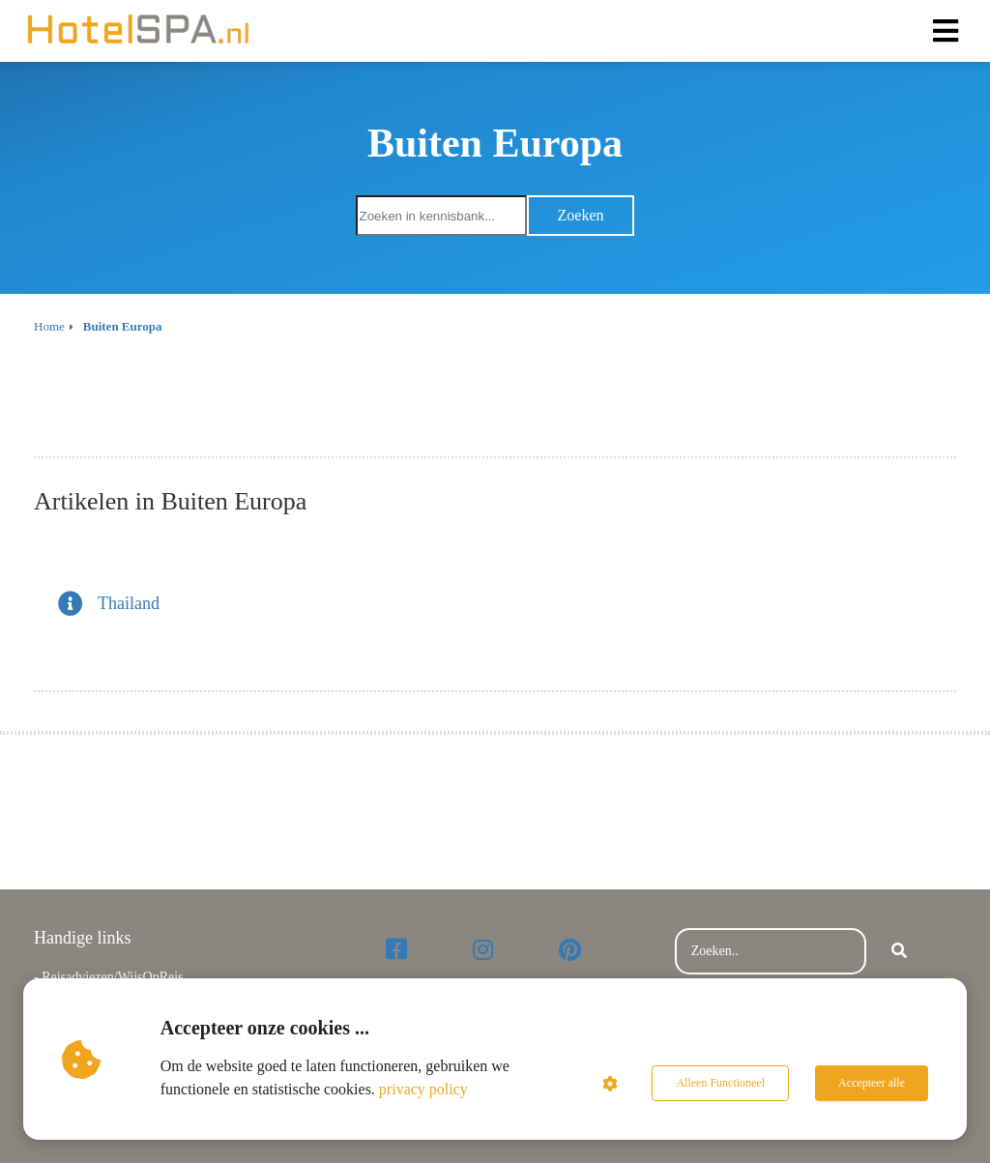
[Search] (899, 951)
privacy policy (423, 1089)
